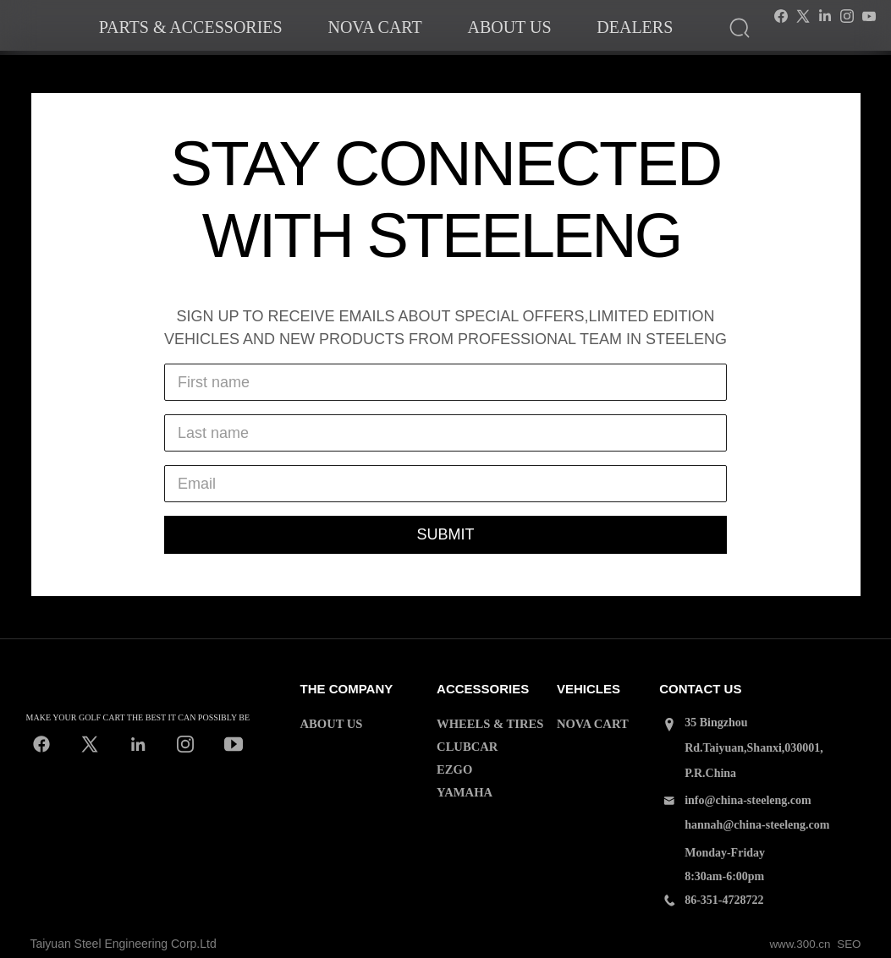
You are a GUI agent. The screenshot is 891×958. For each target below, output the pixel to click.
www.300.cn (797, 943)
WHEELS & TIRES (488, 723)
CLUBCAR (466, 745)
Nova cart (374, 27)
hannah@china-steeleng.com (757, 824)
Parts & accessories (191, 27)
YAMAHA (463, 789)
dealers (635, 27)
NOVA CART (591, 723)
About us (509, 27)
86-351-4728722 (724, 900)
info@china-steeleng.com (748, 800)
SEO (848, 943)
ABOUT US (330, 723)
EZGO (453, 767)
